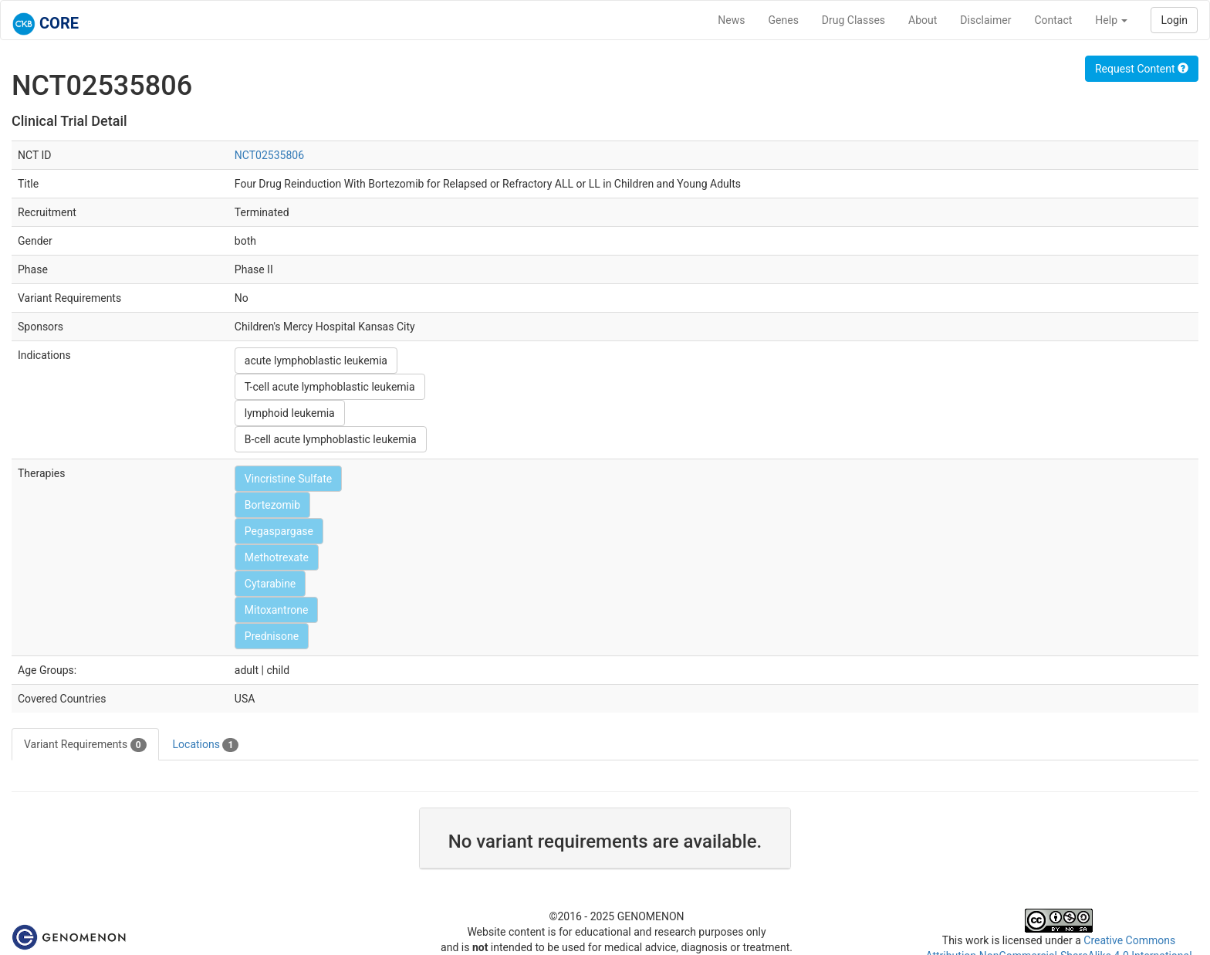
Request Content (1141, 69)
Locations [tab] (206, 745)
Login (1174, 20)
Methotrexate (277, 557)
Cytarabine (270, 583)
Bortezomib (272, 505)
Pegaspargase (279, 531)
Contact (1053, 20)
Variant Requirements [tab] (85, 745)
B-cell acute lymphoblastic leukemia (331, 439)
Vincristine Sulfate (288, 478)
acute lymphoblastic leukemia (316, 360)
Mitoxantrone (277, 610)
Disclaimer (985, 20)
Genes (784, 20)
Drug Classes (853, 20)
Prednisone (272, 636)
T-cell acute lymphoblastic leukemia (330, 387)
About (922, 20)
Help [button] (1111, 20)
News (731, 20)
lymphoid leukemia (290, 413)
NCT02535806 (269, 155)
